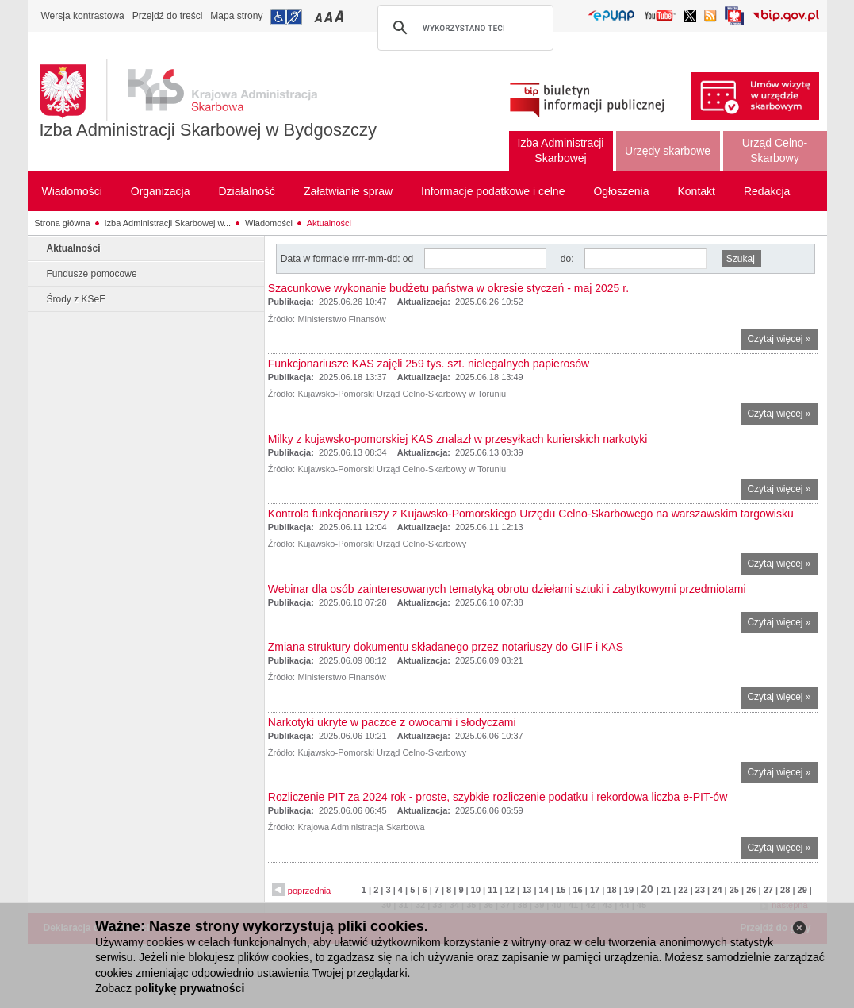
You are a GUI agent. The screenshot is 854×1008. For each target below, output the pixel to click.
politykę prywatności (189, 988)
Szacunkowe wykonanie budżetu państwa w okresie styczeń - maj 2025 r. (448, 288)
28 (785, 890)
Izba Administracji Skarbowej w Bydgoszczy (208, 129)
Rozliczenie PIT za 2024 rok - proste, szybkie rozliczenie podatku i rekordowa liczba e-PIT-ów (497, 797)
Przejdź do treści (167, 15)
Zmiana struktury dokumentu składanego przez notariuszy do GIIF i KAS (445, 647)
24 (717, 890)
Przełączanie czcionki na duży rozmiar (341, 16)
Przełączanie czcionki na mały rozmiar (319, 16)
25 (734, 890)
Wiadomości (269, 223)
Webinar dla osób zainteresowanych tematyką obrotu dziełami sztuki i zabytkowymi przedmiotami (507, 589)
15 (560, 890)
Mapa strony (236, 15)
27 (768, 890)
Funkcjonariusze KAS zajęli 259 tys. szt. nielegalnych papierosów (428, 363)
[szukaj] (463, 27)
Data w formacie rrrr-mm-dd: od (348, 258)
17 (594, 890)
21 (666, 890)
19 (629, 890)
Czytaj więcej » (782, 341)
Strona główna (62, 223)
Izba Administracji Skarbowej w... (168, 223)
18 (611, 890)
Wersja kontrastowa (82, 15)
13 (526, 890)
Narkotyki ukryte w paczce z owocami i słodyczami (392, 722)
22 (682, 890)
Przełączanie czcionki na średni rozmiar (329, 16)
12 (510, 890)
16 (577, 890)
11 (492, 890)
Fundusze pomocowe (92, 273)
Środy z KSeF (76, 299)
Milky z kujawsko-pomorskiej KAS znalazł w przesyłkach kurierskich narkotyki (457, 439)
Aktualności (329, 223)
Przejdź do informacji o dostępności (286, 17)
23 (700, 890)
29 (802, 890)
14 (544, 890)
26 (751, 890)
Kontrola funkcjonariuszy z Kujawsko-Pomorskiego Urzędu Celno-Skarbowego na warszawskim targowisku (531, 513)
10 (476, 890)
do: (567, 258)
